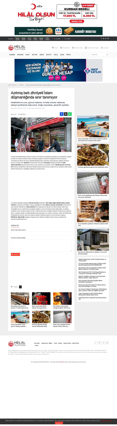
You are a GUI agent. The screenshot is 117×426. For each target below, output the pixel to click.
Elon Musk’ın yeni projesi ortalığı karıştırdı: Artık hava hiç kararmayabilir (61, 307)
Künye (36, 345)
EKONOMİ (20, 55)
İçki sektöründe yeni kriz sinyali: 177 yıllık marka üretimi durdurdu (20, 307)
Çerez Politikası (106, 420)
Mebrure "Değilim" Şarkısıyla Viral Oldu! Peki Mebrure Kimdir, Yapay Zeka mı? (92, 277)
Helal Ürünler (75, 343)
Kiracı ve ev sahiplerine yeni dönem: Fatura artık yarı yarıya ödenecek (61, 325)
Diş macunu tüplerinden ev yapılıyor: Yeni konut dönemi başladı (92, 253)
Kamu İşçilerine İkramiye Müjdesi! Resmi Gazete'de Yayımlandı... (90, 281)
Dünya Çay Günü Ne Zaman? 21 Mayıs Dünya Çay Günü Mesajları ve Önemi (92, 285)
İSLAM (62, 55)
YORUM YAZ (15, 254)
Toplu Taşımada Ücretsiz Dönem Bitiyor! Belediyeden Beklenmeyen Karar (91, 294)
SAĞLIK (42, 55)
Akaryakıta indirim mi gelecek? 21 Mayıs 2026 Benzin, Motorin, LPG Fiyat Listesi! (92, 268)
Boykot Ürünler (67, 343)
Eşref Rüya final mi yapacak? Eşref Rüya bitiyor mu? (93, 298)
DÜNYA (68, 55)
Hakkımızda (44, 343)
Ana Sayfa (37, 343)
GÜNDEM (12, 55)
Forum (55, 343)
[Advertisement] (41, 185)
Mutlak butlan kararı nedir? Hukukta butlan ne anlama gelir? (92, 260)
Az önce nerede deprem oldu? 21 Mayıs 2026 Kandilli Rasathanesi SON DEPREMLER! (92, 264)
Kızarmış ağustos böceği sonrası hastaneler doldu (39, 325)
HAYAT (28, 55)
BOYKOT (49, 55)
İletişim (50, 343)
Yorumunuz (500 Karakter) (18, 238)
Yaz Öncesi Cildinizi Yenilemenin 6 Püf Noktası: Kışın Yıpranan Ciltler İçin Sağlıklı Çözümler (93, 290)
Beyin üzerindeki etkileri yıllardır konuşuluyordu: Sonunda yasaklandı (39, 307)
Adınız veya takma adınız (18, 230)
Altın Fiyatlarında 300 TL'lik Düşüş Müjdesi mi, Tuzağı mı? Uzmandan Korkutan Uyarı (92, 272)
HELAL (56, 55)
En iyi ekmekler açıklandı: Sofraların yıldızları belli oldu (93, 224)
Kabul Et (59, 423)
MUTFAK (34, 55)
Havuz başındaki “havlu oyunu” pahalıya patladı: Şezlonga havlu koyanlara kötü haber (19, 325)
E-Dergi (60, 343)
